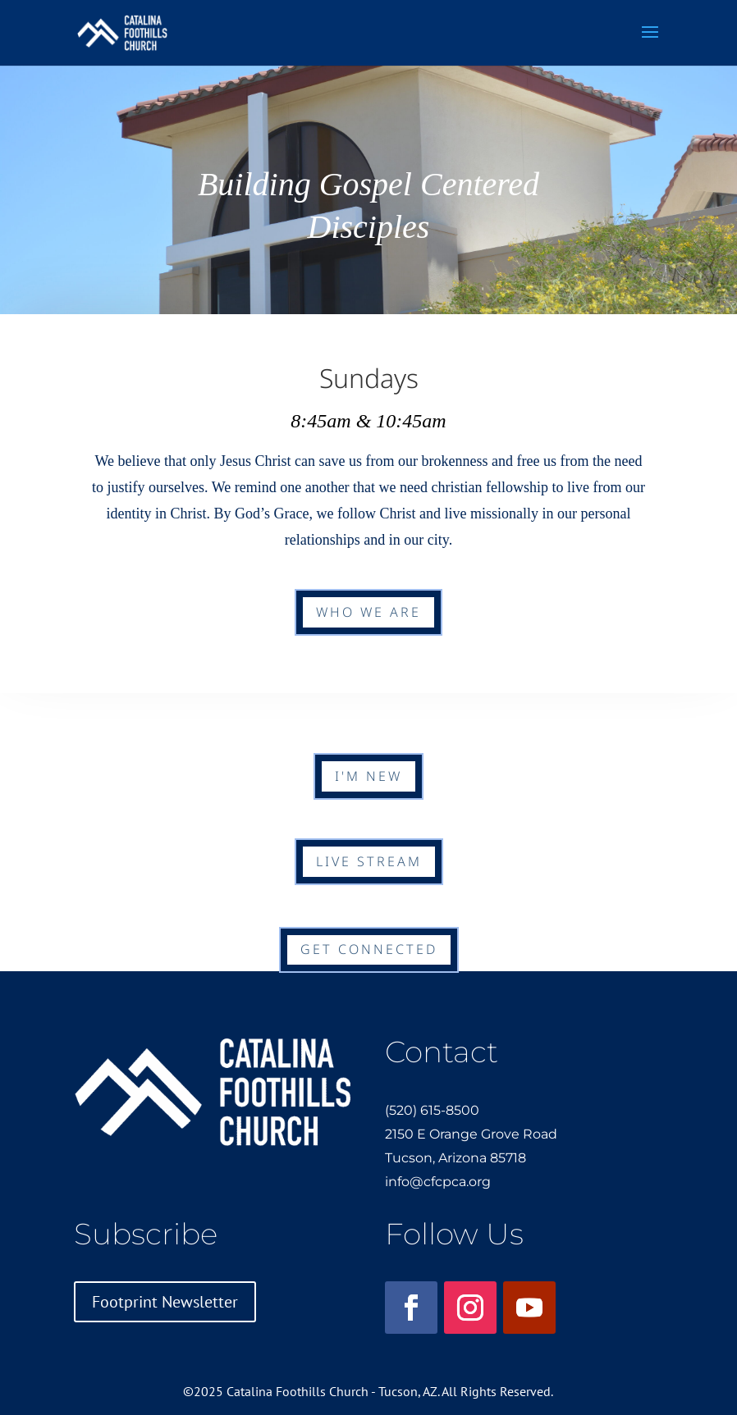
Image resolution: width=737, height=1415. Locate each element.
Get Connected (368, 949)
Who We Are (368, 612)
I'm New (368, 776)
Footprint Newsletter (165, 1301)
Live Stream (369, 861)
